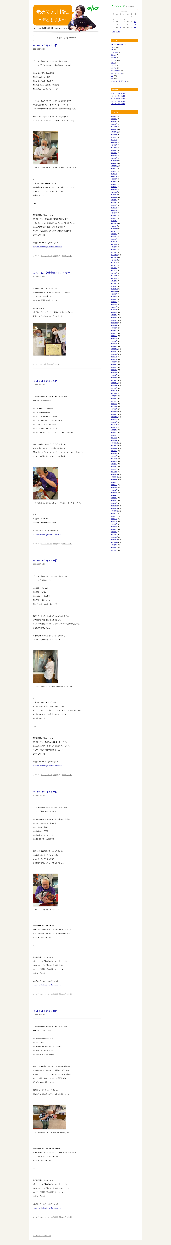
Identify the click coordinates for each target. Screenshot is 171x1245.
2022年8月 (114, 234)
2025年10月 (114, 134)
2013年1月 (114, 534)
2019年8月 (114, 328)
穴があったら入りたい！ (118, 81)
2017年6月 (114, 396)
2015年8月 (114, 453)
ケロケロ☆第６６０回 (118, 99)
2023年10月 (114, 197)
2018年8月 (114, 359)
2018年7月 (114, 362)
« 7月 (113, 32)
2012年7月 (114, 550)
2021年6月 (114, 270)
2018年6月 (114, 365)
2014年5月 (114, 493)
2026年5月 (114, 116)
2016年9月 (114, 419)
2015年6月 (114, 459)
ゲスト (113, 63)
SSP (112, 50)
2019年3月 (114, 341)
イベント (113, 60)
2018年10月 (114, 354)
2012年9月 (114, 545)
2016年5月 (114, 430)
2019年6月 (114, 333)
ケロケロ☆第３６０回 (45, 560)
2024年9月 (114, 168)
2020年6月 (114, 302)
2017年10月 (114, 385)
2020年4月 (114, 307)
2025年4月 (114, 150)
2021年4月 (114, 276)
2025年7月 (114, 142)
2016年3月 (114, 435)
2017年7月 (114, 393)
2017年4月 (114, 401)
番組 (54, 256)
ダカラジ (113, 68)
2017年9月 (114, 388)
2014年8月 (114, 485)
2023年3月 (114, 216)
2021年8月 (114, 265)
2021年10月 (114, 260)
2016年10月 (114, 417)
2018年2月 (114, 375)
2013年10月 (114, 511)
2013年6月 (114, 521)
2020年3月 (114, 310)
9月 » (118, 32)
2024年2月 (114, 187)
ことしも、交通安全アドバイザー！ (53, 272)
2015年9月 (114, 451)
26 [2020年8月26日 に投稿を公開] (120, 27)
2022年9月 (114, 231)
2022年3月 (114, 247)
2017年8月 (114, 391)
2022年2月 (114, 250)
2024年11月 (114, 163)
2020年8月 (114, 297)
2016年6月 (114, 427)
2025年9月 (114, 137)
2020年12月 (114, 286)
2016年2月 (114, 438)
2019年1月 (114, 346)
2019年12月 (114, 317)
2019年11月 (114, 320)
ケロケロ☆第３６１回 (45, 380)
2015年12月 (114, 443)
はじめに (113, 55)
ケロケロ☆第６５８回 (118, 104)
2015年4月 (114, 464)
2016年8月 (114, 422)
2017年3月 (114, 404)
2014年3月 (114, 498)
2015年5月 (114, 461)
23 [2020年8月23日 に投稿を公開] (135, 24)
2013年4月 (114, 527)
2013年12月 (114, 506)
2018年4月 (114, 370)
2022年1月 (114, 252)
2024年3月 (114, 184)
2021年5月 (114, 273)
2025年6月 (114, 145)
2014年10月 (114, 480)
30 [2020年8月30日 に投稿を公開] (135, 27)
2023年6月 (114, 208)
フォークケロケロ (46, 256)
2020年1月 (114, 315)
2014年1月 (114, 503)
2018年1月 (114, 378)
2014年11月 (114, 477)
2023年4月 (114, 213)
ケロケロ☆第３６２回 (45, 45)
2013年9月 (114, 514)
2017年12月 (114, 380)
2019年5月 (114, 336)
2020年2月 (114, 312)
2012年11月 (114, 540)
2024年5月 (114, 179)
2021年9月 (114, 263)
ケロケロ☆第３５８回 (45, 1010)
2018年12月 (114, 349)
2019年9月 (114, 325)
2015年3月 (114, 466)
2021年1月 (114, 283)
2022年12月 (114, 223)
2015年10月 (114, 448)
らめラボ (113, 57)
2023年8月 (114, 202)
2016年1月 (114, 440)
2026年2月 (114, 124)
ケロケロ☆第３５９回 (45, 791)
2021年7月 (114, 268)
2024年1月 (114, 189)
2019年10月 (114, 323)
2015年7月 (114, 456)
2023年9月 (114, 200)
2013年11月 (114, 508)
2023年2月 (114, 218)
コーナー (113, 65)
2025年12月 (114, 129)
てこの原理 (114, 52)
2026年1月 (114, 127)
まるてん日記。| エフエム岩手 (42, 1236)
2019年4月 (114, 338)
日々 (42, 364)
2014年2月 (114, 500)
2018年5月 (114, 367)
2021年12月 (114, 255)
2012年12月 (114, 537)
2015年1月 (114, 472)
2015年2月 (114, 469)
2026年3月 (114, 121)
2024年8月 (114, 171)
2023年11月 (114, 195)
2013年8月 (114, 516)
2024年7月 (114, 174)
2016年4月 (114, 432)
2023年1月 (114, 221)
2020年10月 (114, 291)
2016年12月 (114, 412)
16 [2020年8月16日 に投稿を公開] (135, 22)
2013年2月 (114, 532)
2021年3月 (114, 278)
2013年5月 (114, 524)
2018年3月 (114, 372)
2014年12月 (114, 474)
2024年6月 (114, 176)
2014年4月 (114, 495)
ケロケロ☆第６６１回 (118, 96)
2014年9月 (114, 482)
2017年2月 (114, 406)
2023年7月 (114, 205)
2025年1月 (114, 158)
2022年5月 (114, 242)
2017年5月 (114, 398)
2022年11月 (114, 226)
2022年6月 (114, 239)
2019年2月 (114, 344)
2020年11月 (114, 289)
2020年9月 (114, 294)
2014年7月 (114, 487)
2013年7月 (114, 519)
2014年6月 (114, 490)
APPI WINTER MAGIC (117, 44)
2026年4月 (114, 119)
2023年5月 (114, 210)
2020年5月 (114, 304)
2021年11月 (114, 257)
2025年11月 (114, 132)
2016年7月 (114, 425)
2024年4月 (114, 182)
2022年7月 (114, 236)
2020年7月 (114, 299)
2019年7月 (114, 331)
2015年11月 (114, 446)
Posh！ (113, 47)
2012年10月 (114, 542)
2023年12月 (114, 192)
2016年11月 (114, 414)
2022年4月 (114, 244)
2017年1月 (114, 409)
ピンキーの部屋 (116, 71)
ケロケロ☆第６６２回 (118, 93)
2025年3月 (114, 153)
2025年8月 (114, 140)
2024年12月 (114, 161)
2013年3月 (114, 529)
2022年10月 (114, 229)
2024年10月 (114, 166)
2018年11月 (114, 351)
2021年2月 (114, 281)
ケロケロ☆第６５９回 (118, 101)
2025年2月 (114, 155)
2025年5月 (114, 148)
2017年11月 (114, 383)
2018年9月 (114, 357)
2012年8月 (114, 547)
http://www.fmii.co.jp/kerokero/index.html (47, 247)
